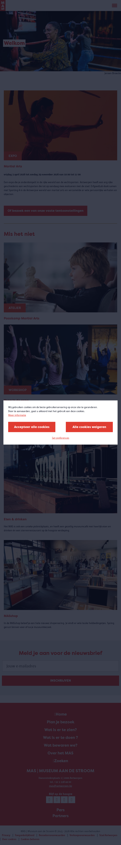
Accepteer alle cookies (31, 427)
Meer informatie (17, 415)
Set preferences (60, 438)
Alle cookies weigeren (89, 427)
